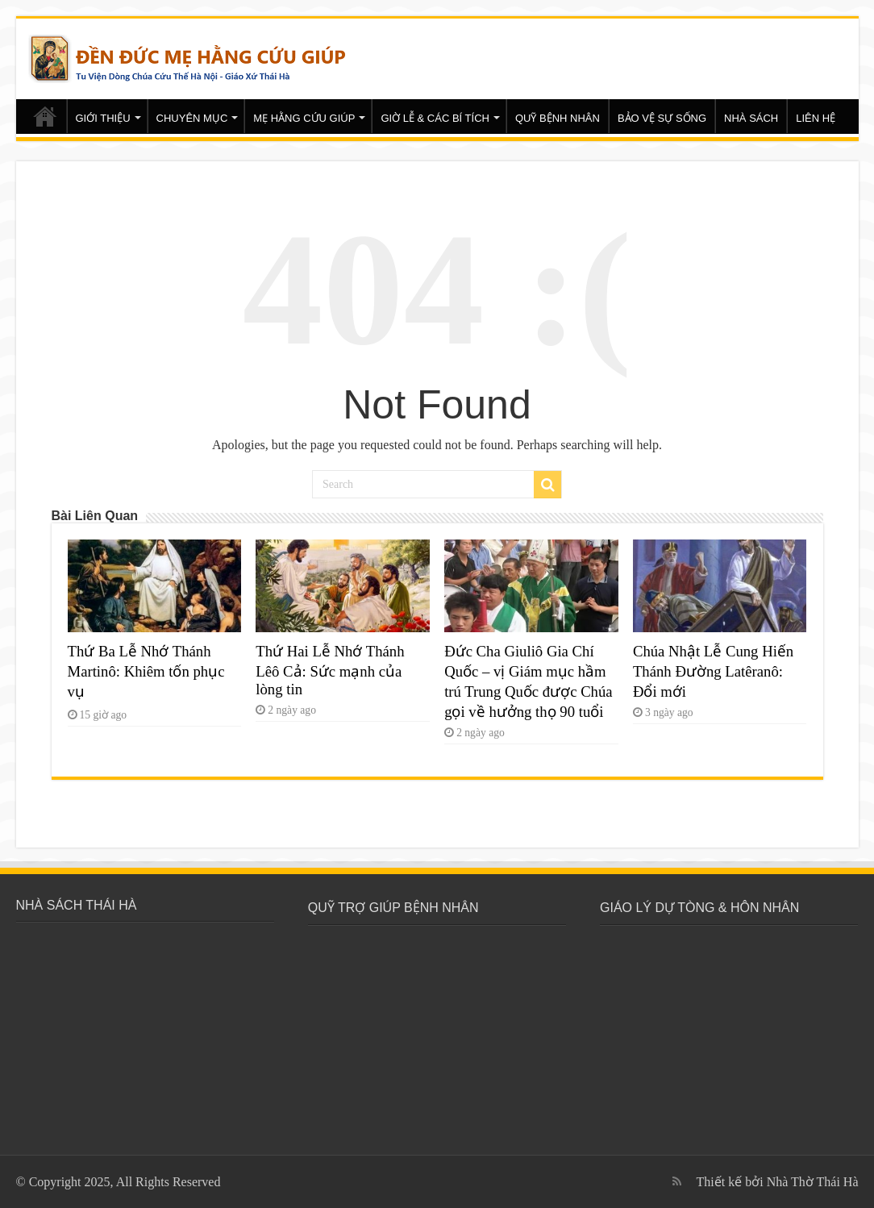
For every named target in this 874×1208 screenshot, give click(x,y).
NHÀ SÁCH (751, 118)
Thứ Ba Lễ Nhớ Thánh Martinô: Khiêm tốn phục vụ (146, 671)
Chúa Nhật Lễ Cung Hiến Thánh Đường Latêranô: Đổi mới (713, 671)
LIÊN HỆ (815, 118)
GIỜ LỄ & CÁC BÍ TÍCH (435, 118)
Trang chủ (45, 116)
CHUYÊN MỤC (192, 118)
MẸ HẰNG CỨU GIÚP (304, 118)
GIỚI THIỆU (103, 118)
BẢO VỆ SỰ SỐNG (662, 118)
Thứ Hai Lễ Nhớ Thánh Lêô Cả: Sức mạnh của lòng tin (330, 670)
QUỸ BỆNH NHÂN (557, 118)
